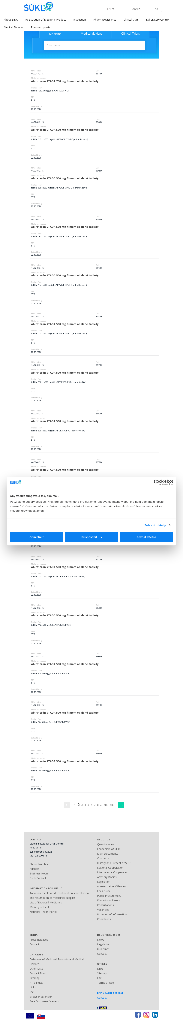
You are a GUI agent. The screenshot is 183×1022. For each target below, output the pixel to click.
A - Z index (36, 982)
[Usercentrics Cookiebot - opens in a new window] (156, 482)
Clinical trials (131, 19)
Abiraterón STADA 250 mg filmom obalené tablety (65, 81)
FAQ (99, 978)
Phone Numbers (40, 864)
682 (106, 805)
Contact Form (38, 973)
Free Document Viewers (44, 1001)
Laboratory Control (157, 19)
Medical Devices (13, 27)
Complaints (104, 919)
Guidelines (103, 949)
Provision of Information (112, 914)
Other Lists (36, 968)
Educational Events (108, 900)
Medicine (55, 34)
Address (34, 869)
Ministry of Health (40, 907)
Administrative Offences (111, 886)
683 (112, 805)
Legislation (103, 881)
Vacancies (103, 909)
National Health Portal (43, 912)
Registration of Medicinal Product (45, 19)
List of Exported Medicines (46, 902)
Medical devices (91, 33)
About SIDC (11, 19)
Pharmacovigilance (104, 19)
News (100, 939)
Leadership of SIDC (109, 849)
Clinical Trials (130, 33)
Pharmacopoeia (40, 27)
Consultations (105, 905)
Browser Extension (41, 996)
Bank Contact (38, 878)
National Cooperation (110, 867)
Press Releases (39, 939)
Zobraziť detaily (155, 525)
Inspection (79, 19)
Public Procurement (109, 895)
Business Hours (39, 873)
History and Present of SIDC (114, 863)
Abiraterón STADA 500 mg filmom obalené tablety (65, 129)
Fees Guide (104, 891)
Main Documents (107, 853)
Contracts (103, 858)
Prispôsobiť (91, 537)
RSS (32, 992)
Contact (34, 944)
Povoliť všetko (146, 537)
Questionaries (105, 844)
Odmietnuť (36, 537)
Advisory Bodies (107, 877)
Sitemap (35, 978)
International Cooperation (112, 872)
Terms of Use (105, 982)
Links (33, 987)
